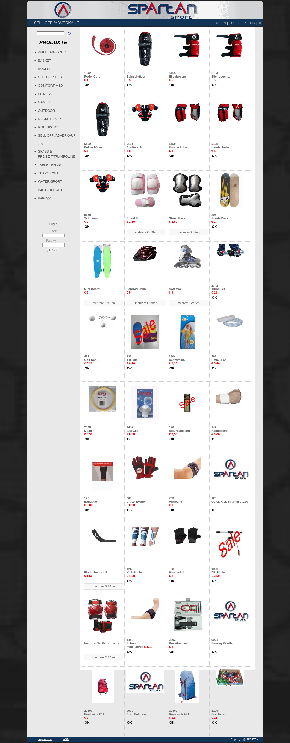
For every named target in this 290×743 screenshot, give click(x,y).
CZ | (217, 23)
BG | (253, 23)
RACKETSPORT (50, 119)
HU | (232, 23)
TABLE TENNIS (49, 165)
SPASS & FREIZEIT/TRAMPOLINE (56, 154)
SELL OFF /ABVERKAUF (57, 135)
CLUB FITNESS (50, 77)
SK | (239, 23)
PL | (246, 23)
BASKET (44, 60)
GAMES (44, 102)
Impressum (45, 739)
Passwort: (53, 240)
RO (260, 23)
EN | (225, 23)
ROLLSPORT (48, 127)
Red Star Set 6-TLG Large (101, 643)
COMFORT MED (50, 85)
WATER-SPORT (50, 181)
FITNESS (45, 94)
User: (53, 231)
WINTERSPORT (50, 190)
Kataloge (44, 198)
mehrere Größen (146, 232)
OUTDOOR (46, 110)
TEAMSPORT (48, 173)
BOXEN (44, 69)
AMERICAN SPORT (53, 52)
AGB (66, 739)
